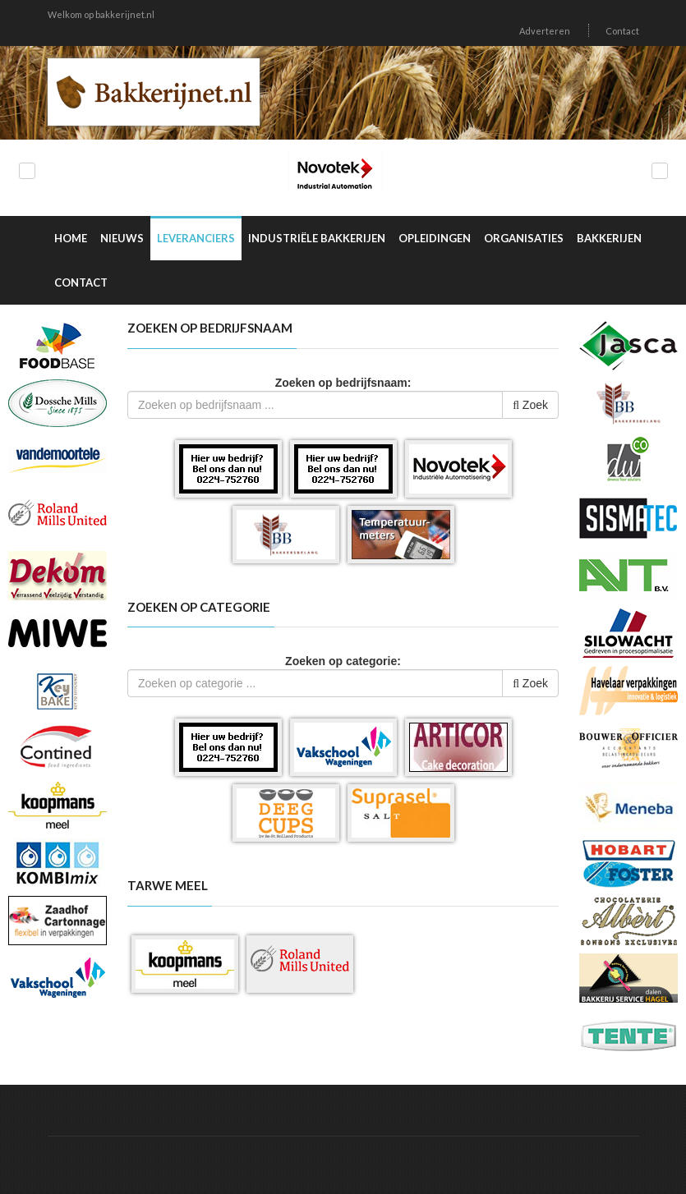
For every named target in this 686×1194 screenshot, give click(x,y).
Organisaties (524, 238)
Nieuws (122, 238)
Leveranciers (196, 238)
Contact (622, 30)
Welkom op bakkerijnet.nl (101, 14)
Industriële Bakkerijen (316, 238)
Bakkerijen (609, 238)
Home (70, 238)
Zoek (530, 404)
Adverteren (544, 30)
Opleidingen (434, 238)
